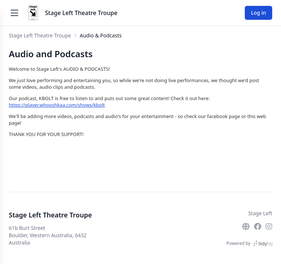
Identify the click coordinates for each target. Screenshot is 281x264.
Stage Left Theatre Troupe (81, 12)
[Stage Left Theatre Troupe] (33, 13)
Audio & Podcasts (100, 35)
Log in (258, 12)
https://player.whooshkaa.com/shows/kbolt (57, 105)
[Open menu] (14, 13)
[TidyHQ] (263, 243)
